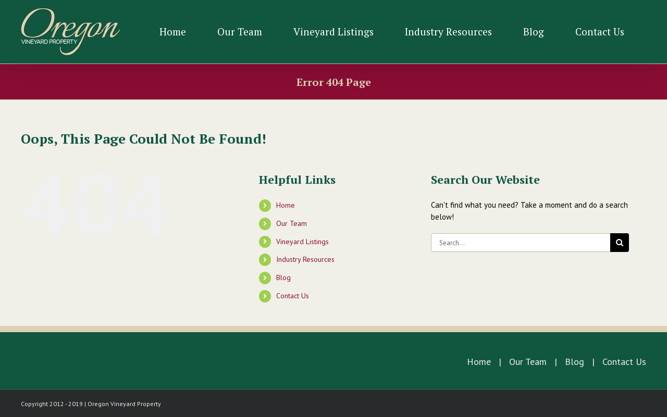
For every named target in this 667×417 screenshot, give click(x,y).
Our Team (291, 223)
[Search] (619, 242)
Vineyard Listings (302, 241)
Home (285, 205)
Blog (283, 277)
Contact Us (292, 295)
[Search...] (520, 242)
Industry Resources (305, 259)
